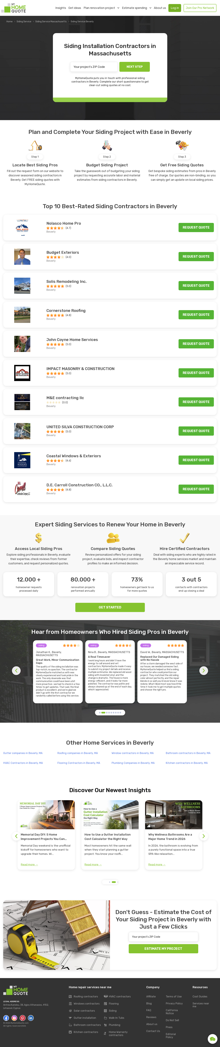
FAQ (148, 1010)
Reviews (151, 1017)
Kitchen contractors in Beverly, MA (187, 762)
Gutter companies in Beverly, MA (23, 753)
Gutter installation (82, 1018)
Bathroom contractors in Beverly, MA (188, 753)
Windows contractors (84, 1003)
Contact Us (153, 1031)
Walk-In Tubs (114, 1018)
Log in (175, 8)
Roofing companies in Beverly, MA (77, 753)
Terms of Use (174, 996)
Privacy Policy (174, 1003)
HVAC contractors (117, 996)
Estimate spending (136, 8)
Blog (149, 1003)
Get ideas (74, 8)
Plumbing (112, 1025)
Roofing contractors (83, 996)
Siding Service (24, 21)
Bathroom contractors (85, 1025)
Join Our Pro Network (200, 8)
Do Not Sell (172, 1020)
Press (169, 1027)
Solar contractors (82, 1010)
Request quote (196, 227)
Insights (60, 8)
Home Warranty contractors (116, 1034)
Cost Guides (200, 996)
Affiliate (151, 996)
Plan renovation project (101, 8)
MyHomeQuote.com (20, 1023)
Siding (110, 1010)
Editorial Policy (171, 1036)
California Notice (172, 1012)
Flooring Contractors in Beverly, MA (78, 762)
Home (9, 21)
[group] (46, 835)
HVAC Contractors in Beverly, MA (23, 762)
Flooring (111, 1003)
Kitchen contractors (83, 1032)
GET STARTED (110, 607)
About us (160, 8)
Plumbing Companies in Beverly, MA (133, 762)
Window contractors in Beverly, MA (133, 753)
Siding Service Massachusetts (51, 21)
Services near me (201, 1005)
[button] (100, 712)
